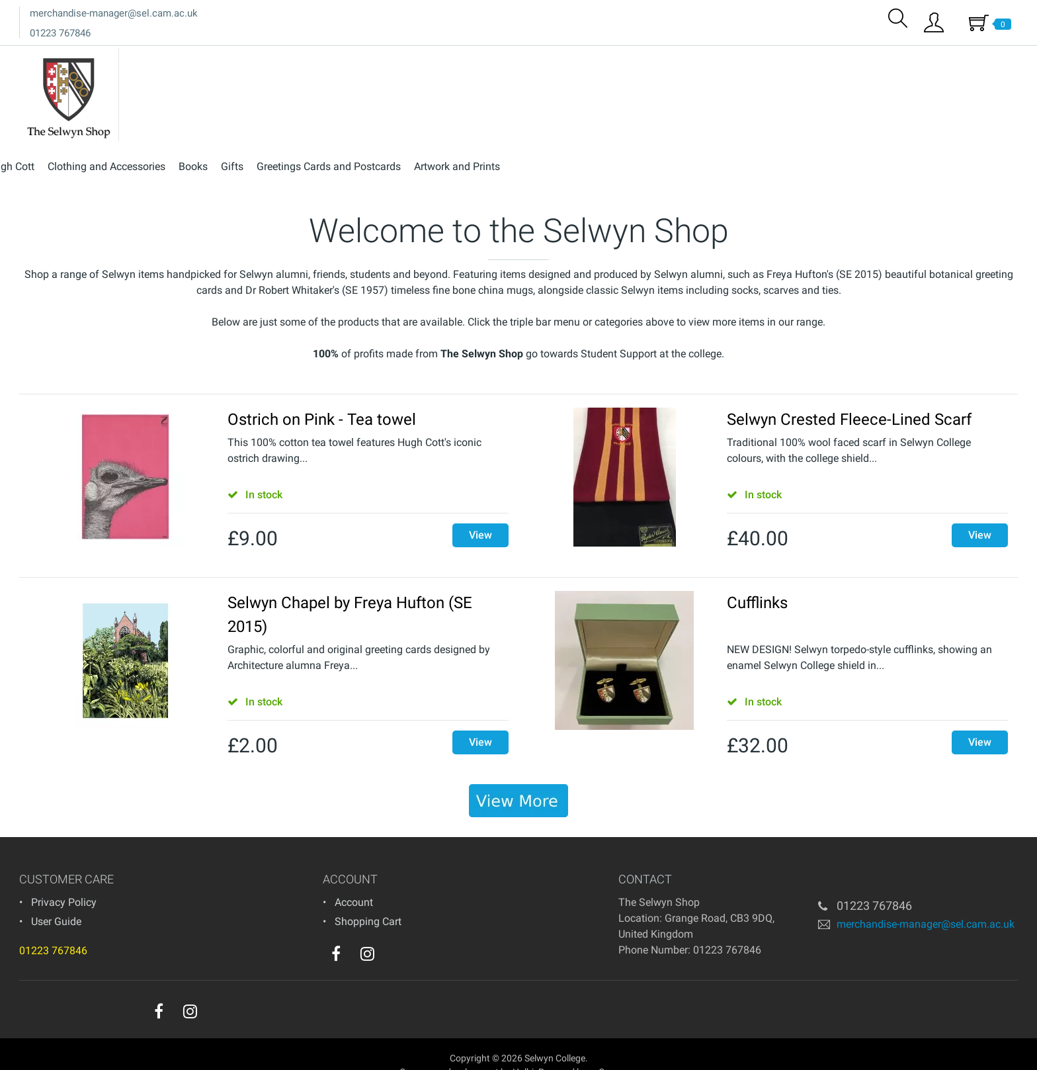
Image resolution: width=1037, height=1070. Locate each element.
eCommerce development (447, 1049)
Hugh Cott (522, 58)
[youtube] (394, 934)
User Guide (56, 899)
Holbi (523, 1049)
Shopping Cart (368, 899)
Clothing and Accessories (618, 58)
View (480, 512)
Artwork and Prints (968, 58)
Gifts (743, 58)
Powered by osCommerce (590, 1049)
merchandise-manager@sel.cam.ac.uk (114, 13)
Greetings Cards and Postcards (840, 58)
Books (704, 58)
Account (354, 879)
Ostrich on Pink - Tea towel (322, 397)
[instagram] (367, 931)
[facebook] (336, 931)
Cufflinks (757, 580)
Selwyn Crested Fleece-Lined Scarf (849, 397)
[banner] (518, 778)
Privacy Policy (64, 879)
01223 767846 (60, 33)
